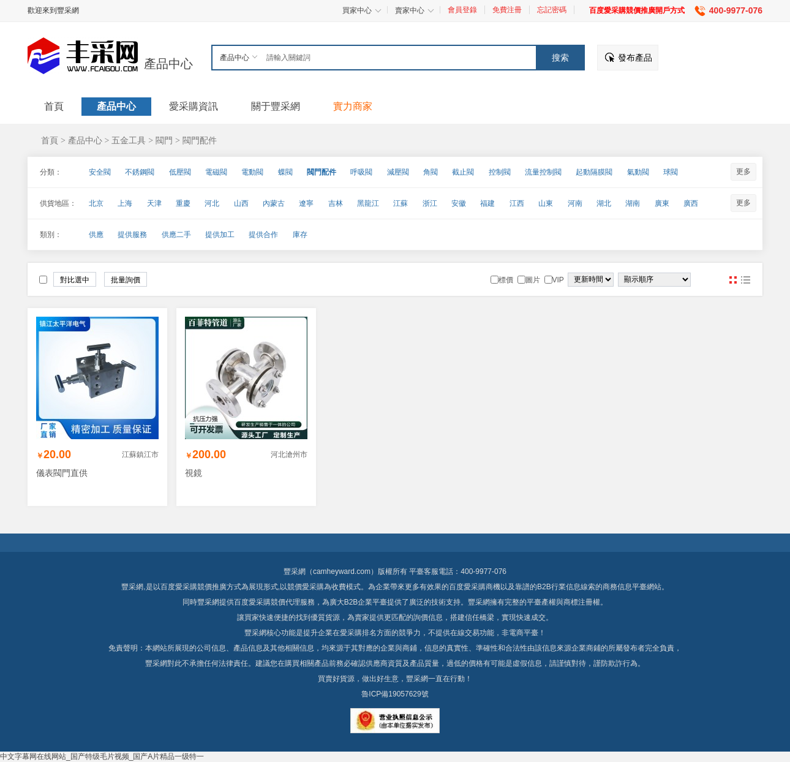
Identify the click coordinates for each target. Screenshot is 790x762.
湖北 (603, 203)
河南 (575, 203)
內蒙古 (274, 203)
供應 (96, 234)
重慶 (183, 203)
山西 (241, 203)
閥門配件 (199, 140)
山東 (545, 203)
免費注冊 (507, 10)
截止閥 (463, 172)
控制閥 (500, 172)
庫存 (300, 234)
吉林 (335, 203)
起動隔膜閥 (594, 172)
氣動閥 (638, 172)
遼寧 (306, 203)
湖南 (632, 203)
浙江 (430, 203)
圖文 (745, 280)
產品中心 (168, 63)
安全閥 (100, 172)
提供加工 (220, 234)
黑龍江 (368, 203)
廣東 (662, 203)
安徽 (458, 203)
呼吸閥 (361, 172)
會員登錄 (462, 10)
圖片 (733, 280)
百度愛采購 (252, 602)
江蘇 (400, 203)
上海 (125, 203)
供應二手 (176, 234)
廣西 (690, 203)
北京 (96, 203)
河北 (212, 203)
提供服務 (132, 234)
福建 (487, 203)
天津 (154, 203)
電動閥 (252, 172)
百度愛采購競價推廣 (193, 587)
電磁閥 (216, 172)
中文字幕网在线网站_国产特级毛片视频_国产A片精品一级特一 (102, 756)
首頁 (49, 140)
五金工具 (128, 140)
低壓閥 (180, 172)
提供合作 (263, 234)
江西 (517, 203)
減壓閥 (398, 172)
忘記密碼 (551, 10)
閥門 (164, 140)
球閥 (670, 172)
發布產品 (635, 57)
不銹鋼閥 (139, 172)
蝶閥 (285, 172)
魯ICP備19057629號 (394, 694)
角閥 (430, 172)
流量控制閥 (543, 172)
